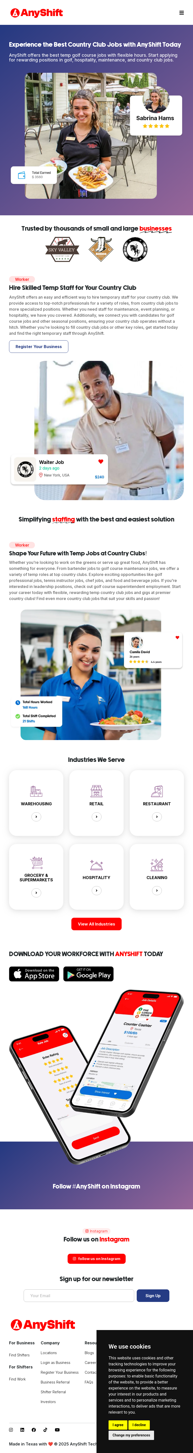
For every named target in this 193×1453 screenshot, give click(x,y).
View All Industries (96, 924)
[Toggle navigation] (181, 12)
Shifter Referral (53, 1392)
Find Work (17, 1379)
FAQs (89, 1382)
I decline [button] (139, 1425)
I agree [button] (118, 1425)
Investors (48, 1402)
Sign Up (153, 1295)
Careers (91, 1362)
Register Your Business (39, 346)
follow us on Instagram (96, 1259)
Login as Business (55, 1362)
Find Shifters (19, 1355)
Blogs (89, 1353)
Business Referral (55, 1382)
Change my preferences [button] (131, 1435)
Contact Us (94, 1372)
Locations (49, 1353)
